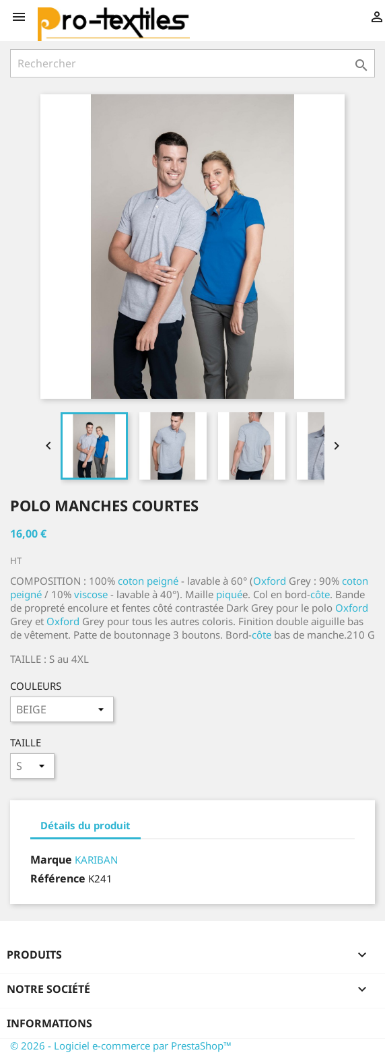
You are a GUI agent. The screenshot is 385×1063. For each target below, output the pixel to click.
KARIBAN (96, 859)
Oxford (269, 580)
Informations (49, 1023)
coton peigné (148, 580)
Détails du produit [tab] (85, 825)
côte (320, 594)
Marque (51, 859)
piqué (229, 594)
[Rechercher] (192, 63)
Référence (57, 878)
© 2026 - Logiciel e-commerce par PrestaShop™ (121, 1045)
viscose (91, 594)
